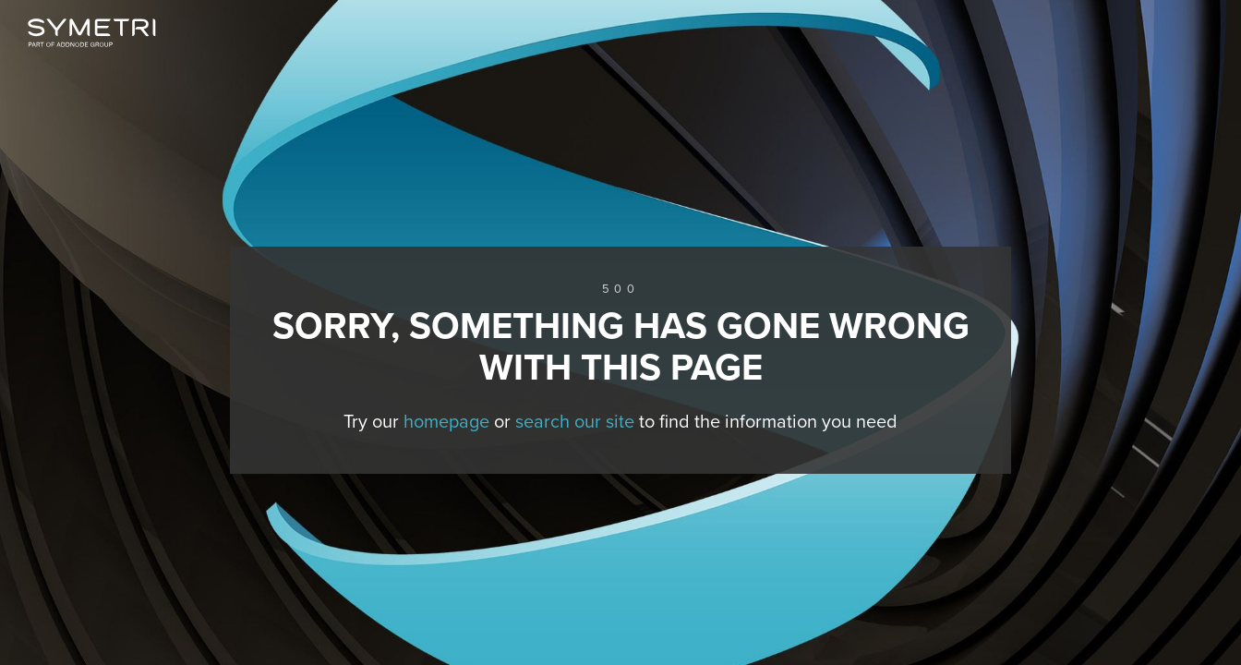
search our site (574, 422)
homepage (446, 422)
